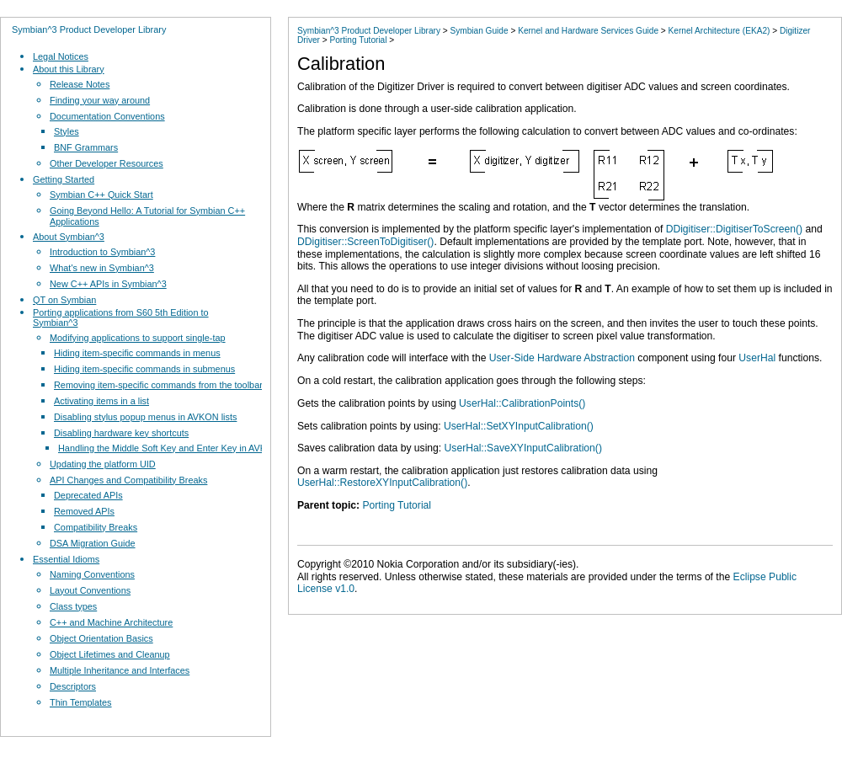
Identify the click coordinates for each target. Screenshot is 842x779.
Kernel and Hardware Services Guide (588, 30)
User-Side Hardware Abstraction (562, 358)
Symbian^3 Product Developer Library (89, 29)
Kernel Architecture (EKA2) (719, 30)
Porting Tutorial (358, 40)
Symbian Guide (479, 30)
